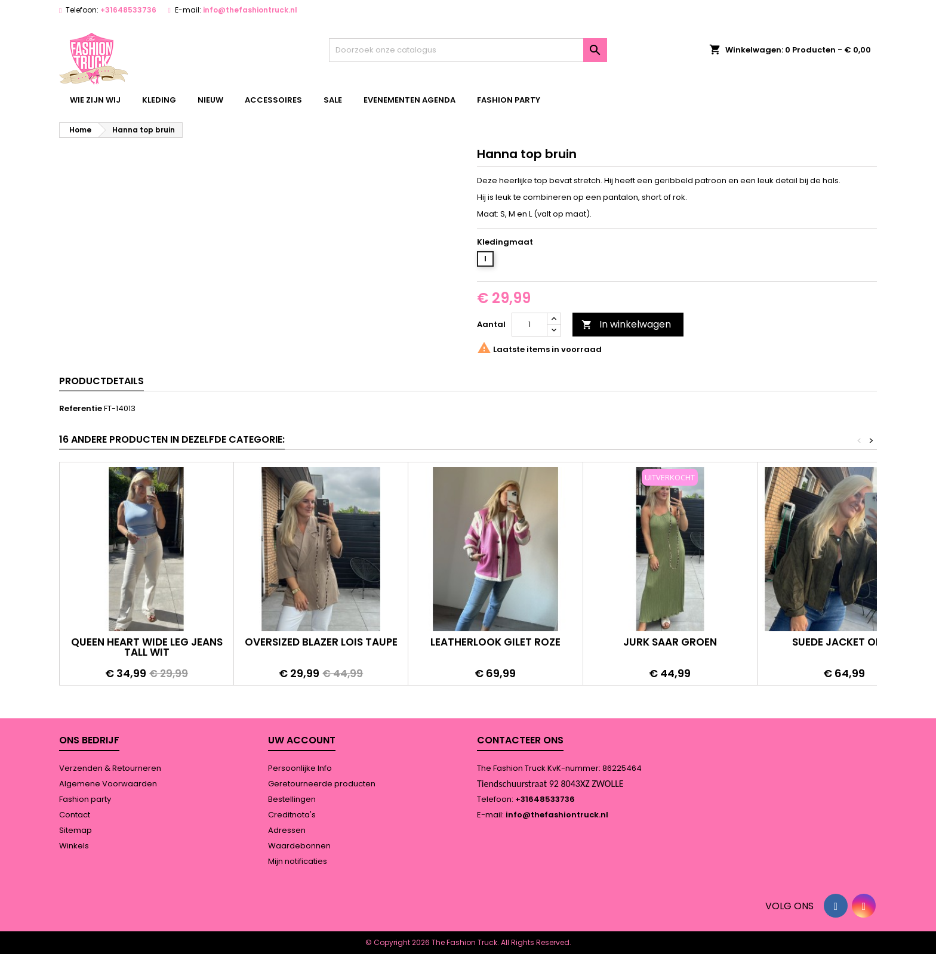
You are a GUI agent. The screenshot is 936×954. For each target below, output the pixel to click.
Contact (74, 814)
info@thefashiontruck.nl (250, 10)
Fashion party (508, 100)
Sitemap (75, 830)
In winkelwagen (626, 324)
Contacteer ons (520, 740)
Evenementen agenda (409, 100)
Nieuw (210, 100)
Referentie (80, 408)
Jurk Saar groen (670, 642)
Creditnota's (292, 814)
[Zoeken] (468, 50)
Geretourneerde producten (321, 783)
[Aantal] (529, 324)
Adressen (287, 830)
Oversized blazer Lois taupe (321, 642)
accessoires (273, 100)
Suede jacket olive (844, 642)
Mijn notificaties (297, 861)
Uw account (301, 740)
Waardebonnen (299, 845)
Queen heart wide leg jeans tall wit (147, 647)
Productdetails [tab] (101, 381)
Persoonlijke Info (300, 768)
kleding (159, 100)
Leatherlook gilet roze (495, 642)
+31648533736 (128, 10)
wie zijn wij (95, 100)
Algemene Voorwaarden (108, 783)
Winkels (74, 845)
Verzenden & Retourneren (110, 768)
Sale (333, 100)
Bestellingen (292, 799)
